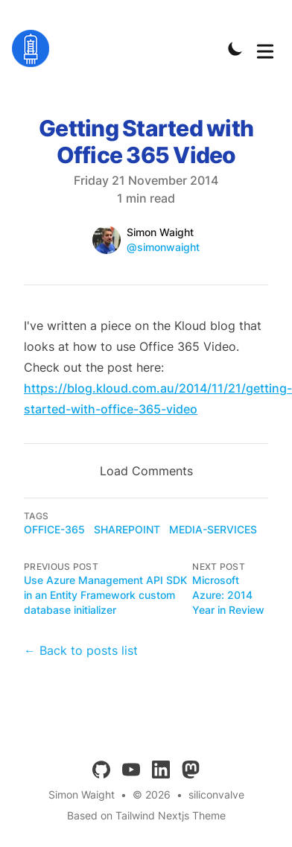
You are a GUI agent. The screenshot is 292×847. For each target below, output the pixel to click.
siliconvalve (216, 794)
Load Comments (146, 470)
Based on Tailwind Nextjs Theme (146, 815)
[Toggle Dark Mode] (235, 48)
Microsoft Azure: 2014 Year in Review (228, 595)
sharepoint (127, 529)
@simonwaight (163, 247)
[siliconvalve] (35, 48)
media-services (213, 529)
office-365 (54, 529)
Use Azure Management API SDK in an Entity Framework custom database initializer (105, 595)
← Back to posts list (81, 650)
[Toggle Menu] (265, 48)
